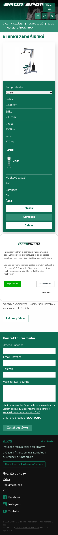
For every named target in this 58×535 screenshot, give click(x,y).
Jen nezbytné (45, 284)
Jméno (13, 345)
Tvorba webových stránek (27, 528)
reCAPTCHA (33, 417)
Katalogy (18, 23)
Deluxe (29, 225)
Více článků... (47, 441)
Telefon (8, 369)
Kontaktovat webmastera (39, 522)
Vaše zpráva (16, 381)
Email (12, 357)
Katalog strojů (35, 23)
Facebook (14, 497)
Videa (6, 479)
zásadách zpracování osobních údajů (21, 412)
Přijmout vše (12, 284)
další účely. (47, 258)
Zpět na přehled (16, 318)
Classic (29, 208)
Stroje (50, 23)
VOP (5, 490)
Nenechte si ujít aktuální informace (24, 464)
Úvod (6, 23)
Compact (29, 217)
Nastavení (46, 292)
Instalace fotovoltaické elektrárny (24, 447)
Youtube (13, 511)
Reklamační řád (12, 485)
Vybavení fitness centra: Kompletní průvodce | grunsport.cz (24, 454)
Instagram (14, 504)
